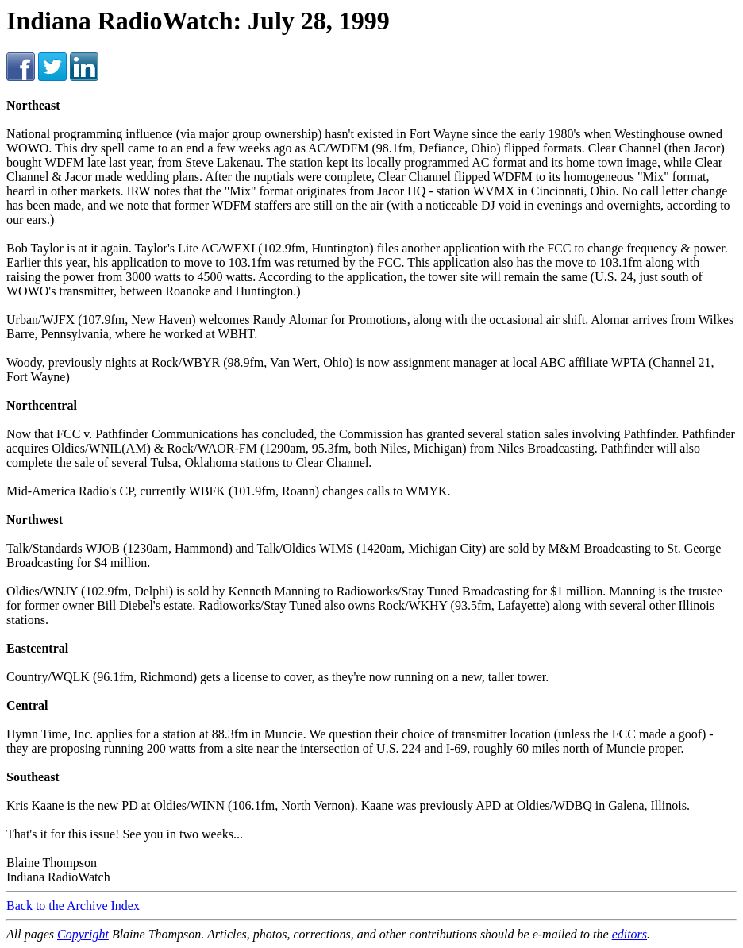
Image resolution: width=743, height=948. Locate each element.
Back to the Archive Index (73, 905)
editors (629, 934)
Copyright (83, 934)
